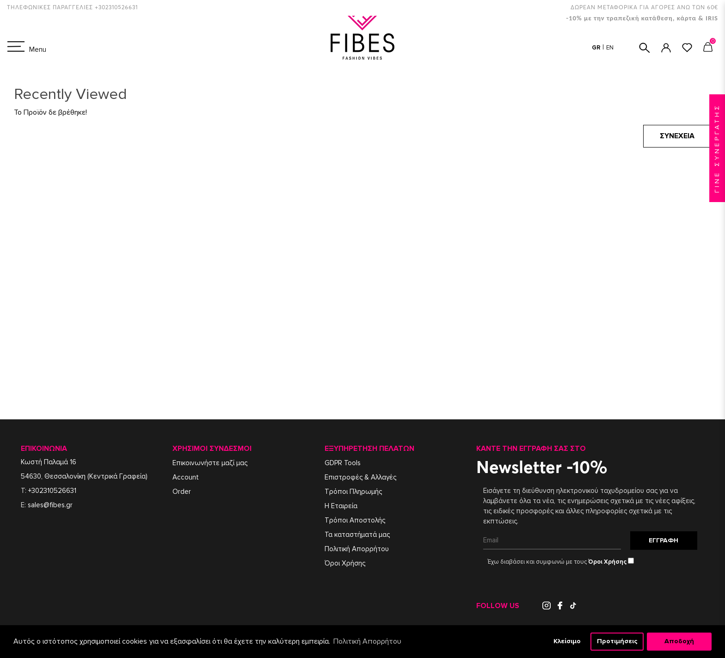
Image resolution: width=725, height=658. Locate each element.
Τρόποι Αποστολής (355, 520)
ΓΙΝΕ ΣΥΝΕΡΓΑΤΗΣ (717, 148)
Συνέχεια (677, 136)
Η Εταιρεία (341, 506)
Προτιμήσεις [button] (617, 641)
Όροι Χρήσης (345, 563)
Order (181, 491)
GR (597, 47)
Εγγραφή (663, 540)
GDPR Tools (343, 463)
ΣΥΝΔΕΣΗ (666, 48)
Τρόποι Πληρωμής (353, 491)
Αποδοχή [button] (679, 641)
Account (185, 477)
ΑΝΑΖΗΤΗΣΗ (644, 48)
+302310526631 (52, 490)
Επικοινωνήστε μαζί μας (209, 463)
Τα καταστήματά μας (357, 534)
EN (610, 47)
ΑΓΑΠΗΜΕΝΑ (687, 47)
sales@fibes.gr (50, 505)
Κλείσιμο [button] (567, 641)
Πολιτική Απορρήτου (357, 549)
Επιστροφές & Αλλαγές (360, 477)
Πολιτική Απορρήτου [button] (367, 641)
